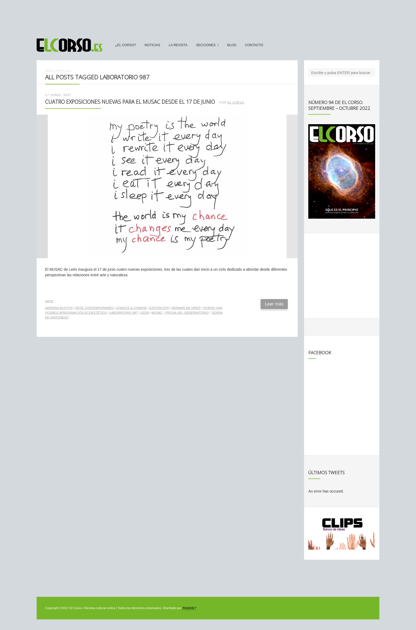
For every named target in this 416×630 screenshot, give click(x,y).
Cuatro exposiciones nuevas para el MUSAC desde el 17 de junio (130, 101)
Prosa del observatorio (187, 312)
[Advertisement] (208, 17)
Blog (231, 45)
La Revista (178, 45)
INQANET (189, 608)
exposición (159, 308)
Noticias (152, 45)
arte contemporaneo (94, 308)
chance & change (131, 308)
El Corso (236, 102)
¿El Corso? (125, 45)
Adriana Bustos (59, 308)
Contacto (254, 45)
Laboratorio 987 (123, 312)
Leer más (274, 304)
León (144, 312)
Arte (49, 301)
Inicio (49, 70)
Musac (157, 312)
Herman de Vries (186, 308)
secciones (206, 45)
